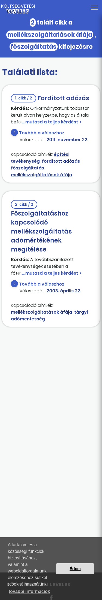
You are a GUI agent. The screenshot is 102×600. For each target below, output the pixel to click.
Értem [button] (75, 568)
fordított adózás (61, 161)
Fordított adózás (50, 98)
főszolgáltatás (27, 168)
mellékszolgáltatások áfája (41, 175)
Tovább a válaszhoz (41, 133)
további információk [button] (29, 591)
